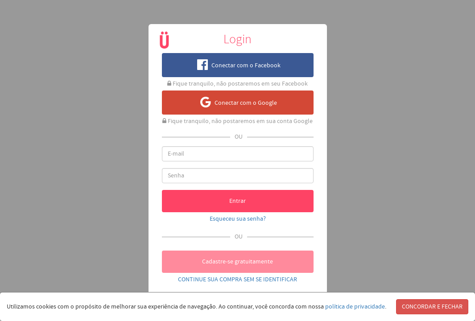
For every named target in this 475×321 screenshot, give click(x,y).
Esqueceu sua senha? (238, 219)
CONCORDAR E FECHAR (432, 307)
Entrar (237, 201)
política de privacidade (355, 307)
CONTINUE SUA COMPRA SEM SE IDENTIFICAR (237, 280)
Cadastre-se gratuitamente (237, 262)
